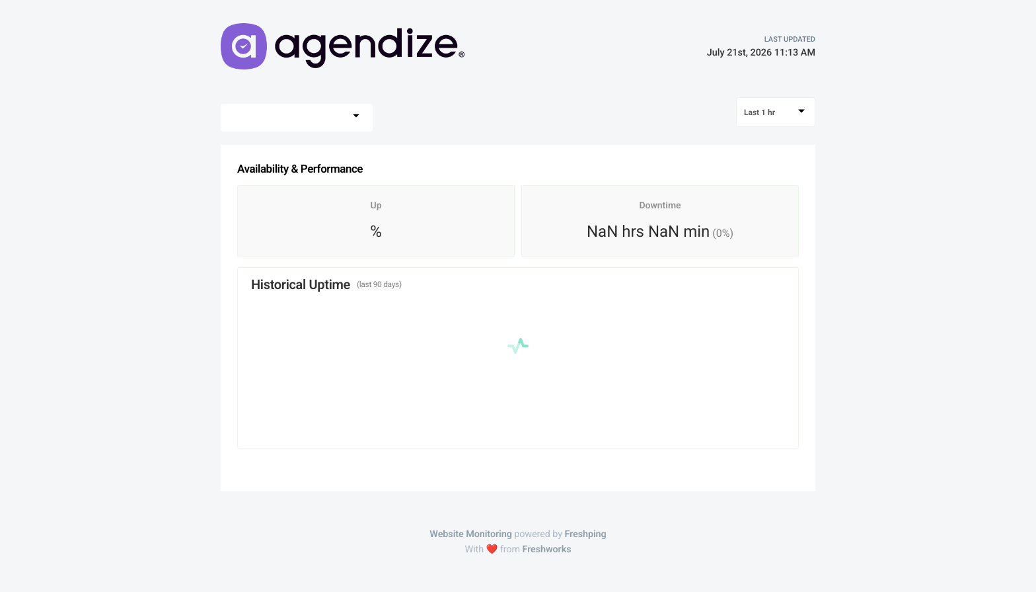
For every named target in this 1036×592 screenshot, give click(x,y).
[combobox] (297, 118)
